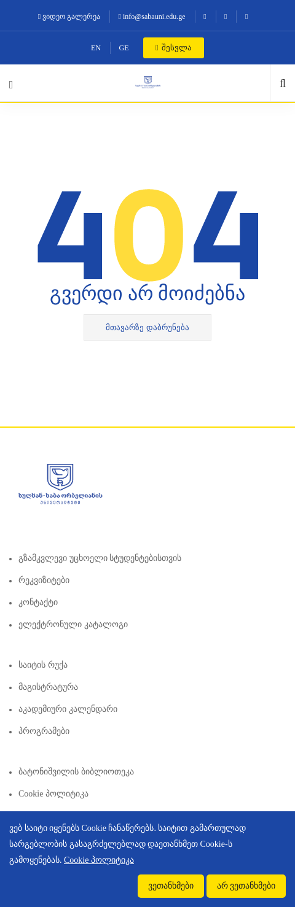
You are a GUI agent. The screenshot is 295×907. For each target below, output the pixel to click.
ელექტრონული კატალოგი (73, 624)
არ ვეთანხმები (246, 885)
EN (96, 48)
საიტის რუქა (43, 665)
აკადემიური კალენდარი (67, 709)
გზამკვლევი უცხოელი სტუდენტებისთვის (99, 558)
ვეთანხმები (171, 885)
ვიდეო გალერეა (69, 16)
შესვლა (173, 47)
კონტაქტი (38, 602)
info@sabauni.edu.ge (152, 16)
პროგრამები (43, 731)
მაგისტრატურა (48, 687)
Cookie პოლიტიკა (53, 793)
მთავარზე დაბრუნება (147, 327)
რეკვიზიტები (43, 580)
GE (124, 48)
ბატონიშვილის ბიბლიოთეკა (76, 771)
